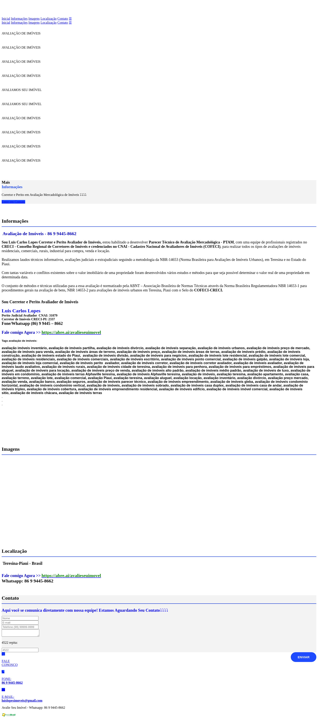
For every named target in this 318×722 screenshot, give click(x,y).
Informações (19, 18)
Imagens (34, 18)
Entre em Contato (13, 202)
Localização (49, 18)
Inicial (6, 18)
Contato (62, 18)
